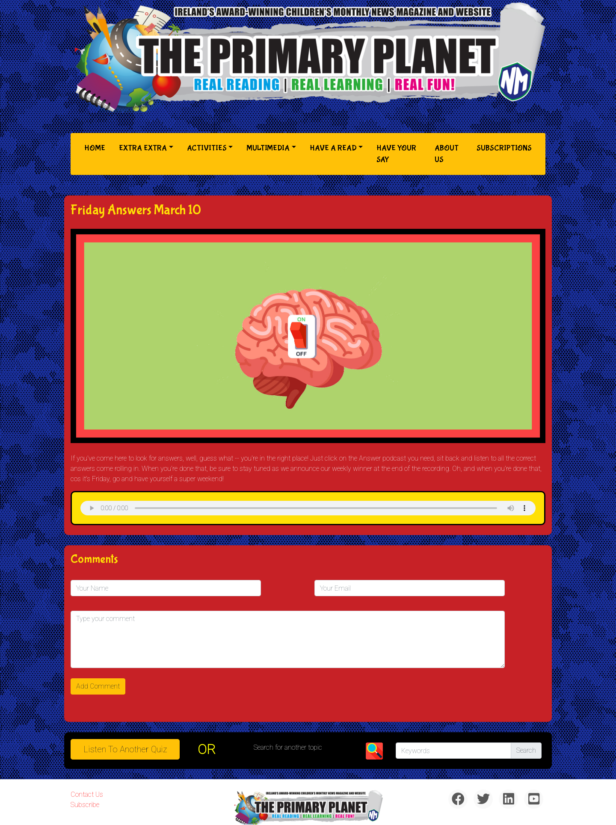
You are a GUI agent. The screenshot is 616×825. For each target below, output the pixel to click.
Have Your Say (396, 154)
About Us (447, 154)
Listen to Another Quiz (125, 749)
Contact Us (87, 794)
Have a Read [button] (333, 148)
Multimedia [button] (268, 148)
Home (96, 147)
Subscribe (85, 805)
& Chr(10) (308, 508)
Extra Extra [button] (143, 148)
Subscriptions (504, 148)
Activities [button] (207, 148)
